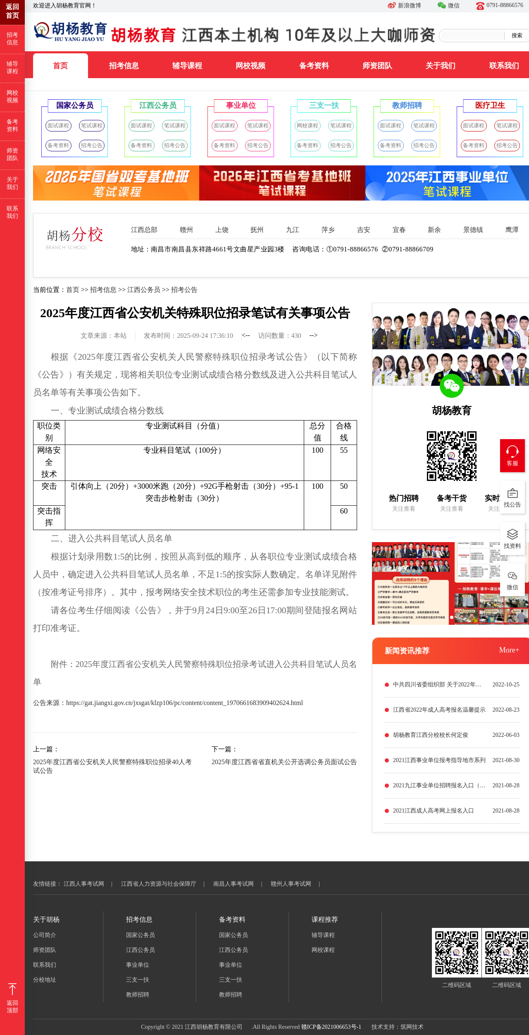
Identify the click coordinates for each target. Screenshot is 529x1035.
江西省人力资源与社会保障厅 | (166, 884)
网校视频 (250, 66)
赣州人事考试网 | (299, 884)
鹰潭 (512, 229)
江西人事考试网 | (92, 884)
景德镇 (473, 229)
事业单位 (137, 965)
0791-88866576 (499, 5)
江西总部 (144, 229)
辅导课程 (187, 66)
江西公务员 (143, 289)
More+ (509, 650)
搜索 (517, 35)
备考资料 (314, 66)
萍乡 (328, 229)
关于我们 (440, 66)
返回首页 (12, 11)
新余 (434, 229)
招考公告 (91, 145)
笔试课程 (91, 125)
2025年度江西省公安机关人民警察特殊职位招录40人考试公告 (112, 766)
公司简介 (44, 935)
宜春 (399, 229)
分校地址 (44, 980)
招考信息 (124, 66)
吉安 (363, 229)
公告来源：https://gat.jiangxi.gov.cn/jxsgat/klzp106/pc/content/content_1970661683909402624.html (168, 702)
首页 (60, 66)
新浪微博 (404, 6)
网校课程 (307, 125)
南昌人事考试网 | (241, 884)
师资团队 (377, 66)
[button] (451, 617)
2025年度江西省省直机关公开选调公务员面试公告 (284, 761)
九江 (292, 229)
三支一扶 (137, 980)
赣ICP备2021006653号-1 (331, 1027)
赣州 (186, 229)
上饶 (222, 229)
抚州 (257, 229)
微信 (449, 6)
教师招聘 (137, 995)
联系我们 (12, 212)
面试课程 (58, 125)
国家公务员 (140, 935)
